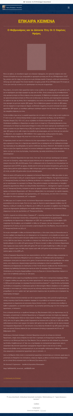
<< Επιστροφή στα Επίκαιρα (12, 378)
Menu (69, 7)
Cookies (36, 404)
